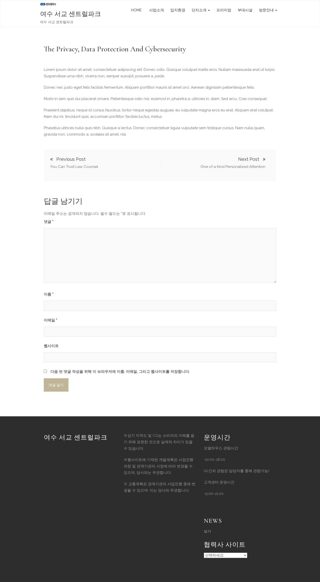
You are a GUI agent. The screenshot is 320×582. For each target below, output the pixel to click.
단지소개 (201, 10)
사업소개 (156, 10)
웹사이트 (51, 346)
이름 (48, 294)
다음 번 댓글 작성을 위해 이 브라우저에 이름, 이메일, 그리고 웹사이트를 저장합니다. (120, 371)
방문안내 (268, 10)
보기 (207, 531)
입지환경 (177, 10)
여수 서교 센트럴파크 (70, 14)
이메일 (50, 320)
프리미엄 (223, 10)
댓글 (48, 222)
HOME (136, 10)
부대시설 (245, 10)
